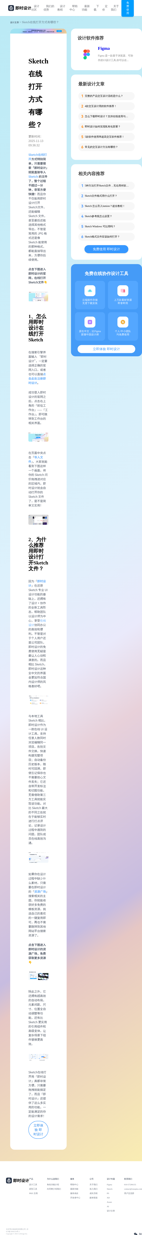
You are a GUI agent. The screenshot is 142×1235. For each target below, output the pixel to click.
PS (108, 1193)
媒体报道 (94, 1198)
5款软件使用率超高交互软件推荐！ (104, 136)
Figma (104, 48)
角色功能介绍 (53, 1184)
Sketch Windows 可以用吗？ (100, 226)
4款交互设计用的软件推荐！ (101, 106)
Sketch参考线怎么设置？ (98, 216)
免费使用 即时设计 (106, 249)
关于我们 (115, 8)
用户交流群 (129, 1193)
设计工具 (33, 1184)
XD (108, 1198)
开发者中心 (75, 1198)
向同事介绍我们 (54, 1189)
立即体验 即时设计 (38, 1130)
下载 (96, 8)
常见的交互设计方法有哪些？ (101, 147)
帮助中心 (74, 8)
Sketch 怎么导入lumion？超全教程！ (105, 206)
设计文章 (14, 22)
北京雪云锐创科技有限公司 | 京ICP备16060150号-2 (17, 1230)
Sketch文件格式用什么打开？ (101, 195)
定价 (105, 8)
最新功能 (86, 8)
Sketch (33, 176)
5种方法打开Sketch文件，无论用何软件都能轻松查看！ (107, 185)
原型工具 (33, 1189)
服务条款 (74, 1193)
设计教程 (61, 8)
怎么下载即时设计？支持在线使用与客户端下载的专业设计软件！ (107, 116)
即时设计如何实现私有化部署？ (103, 126)
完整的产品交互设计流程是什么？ (104, 96)
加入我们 (94, 1189)
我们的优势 (49, 8)
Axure (109, 1202)
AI (108, 1206)
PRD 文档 (33, 1193)
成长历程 (94, 1193)
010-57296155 (130, 1184)
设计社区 (35, 8)
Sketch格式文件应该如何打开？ (102, 236)
